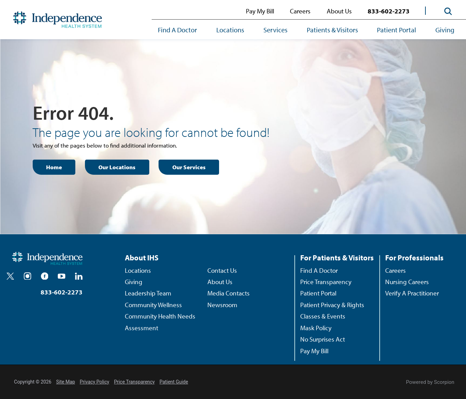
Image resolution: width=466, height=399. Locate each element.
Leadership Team (148, 293)
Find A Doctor (177, 29)
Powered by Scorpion (430, 382)
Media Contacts (228, 293)
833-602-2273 (389, 11)
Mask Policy (316, 328)
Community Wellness (153, 305)
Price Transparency (325, 282)
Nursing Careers (407, 282)
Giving (444, 29)
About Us (339, 11)
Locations (230, 29)
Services (275, 29)
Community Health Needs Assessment (160, 322)
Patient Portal (396, 29)
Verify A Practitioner (412, 293)
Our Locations (117, 167)
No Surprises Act (322, 339)
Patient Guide (174, 382)
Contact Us (222, 270)
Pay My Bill (260, 11)
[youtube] (61, 276)
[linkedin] (79, 276)
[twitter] (10, 276)
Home (54, 167)
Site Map (65, 382)
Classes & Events (322, 316)
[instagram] (27, 276)
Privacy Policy (94, 382)
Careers (300, 11)
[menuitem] (182, 30)
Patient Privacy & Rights (332, 305)
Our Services (189, 167)
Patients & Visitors (332, 29)
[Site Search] (448, 11)
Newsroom (222, 305)
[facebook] (44, 276)
